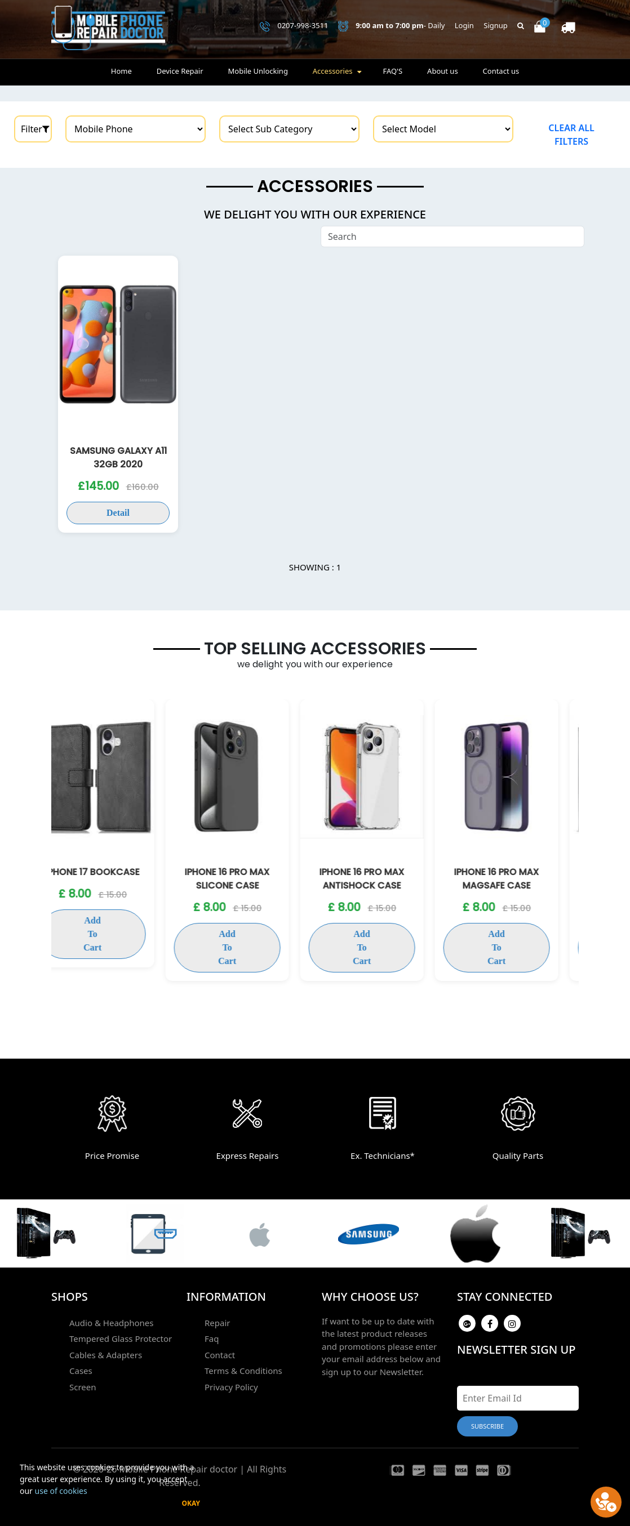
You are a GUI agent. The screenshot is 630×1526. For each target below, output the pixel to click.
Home (121, 71)
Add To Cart (113, 934)
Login (464, 25)
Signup (495, 25)
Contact (220, 1354)
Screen (82, 1387)
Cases (80, 1370)
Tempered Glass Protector (120, 1338)
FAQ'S (392, 71)
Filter (35, 129)
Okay (190, 1503)
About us (442, 71)
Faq (212, 1338)
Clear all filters (571, 135)
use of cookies (61, 1490)
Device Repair (180, 71)
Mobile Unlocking (257, 71)
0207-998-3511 (294, 26)
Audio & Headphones (111, 1322)
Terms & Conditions (243, 1370)
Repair (217, 1322)
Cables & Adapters (105, 1354)
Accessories (333, 71)
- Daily (391, 26)
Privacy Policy (231, 1387)
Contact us (501, 71)
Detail (118, 512)
